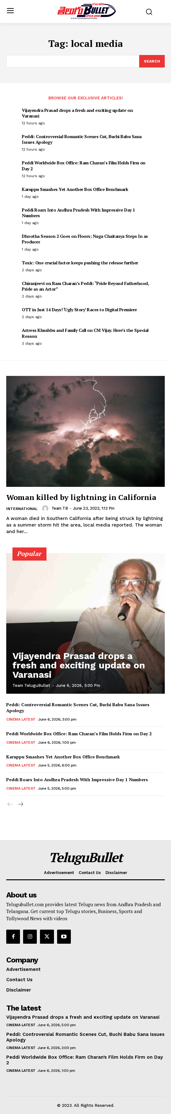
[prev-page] (10, 805)
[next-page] (20, 805)
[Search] (152, 61)
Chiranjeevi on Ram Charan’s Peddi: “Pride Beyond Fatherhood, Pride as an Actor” (85, 286)
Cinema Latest (21, 719)
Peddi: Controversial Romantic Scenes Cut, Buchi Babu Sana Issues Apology (82, 139)
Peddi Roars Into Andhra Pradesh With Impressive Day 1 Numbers (78, 212)
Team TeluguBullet (31, 685)
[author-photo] (46, 508)
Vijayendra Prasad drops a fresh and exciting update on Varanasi (77, 113)
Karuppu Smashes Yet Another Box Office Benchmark (75, 189)
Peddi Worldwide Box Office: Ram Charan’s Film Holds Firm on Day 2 (83, 165)
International (21, 509)
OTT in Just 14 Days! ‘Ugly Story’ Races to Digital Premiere (79, 309)
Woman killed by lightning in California (81, 497)
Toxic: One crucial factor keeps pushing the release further (80, 263)
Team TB (59, 508)
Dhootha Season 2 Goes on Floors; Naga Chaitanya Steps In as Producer (85, 239)
